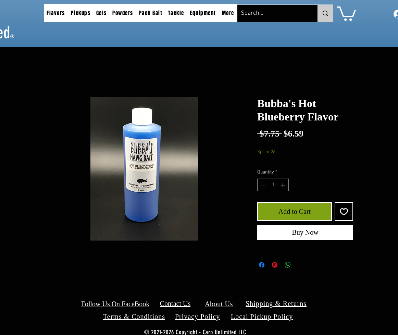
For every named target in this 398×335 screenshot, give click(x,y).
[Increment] (283, 185)
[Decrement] (262, 185)
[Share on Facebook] (262, 265)
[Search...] (272, 13)
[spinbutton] (273, 185)
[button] (56, 13)
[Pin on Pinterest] (275, 265)
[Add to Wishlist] (344, 211)
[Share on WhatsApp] (288, 265)
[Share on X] (301, 265)
